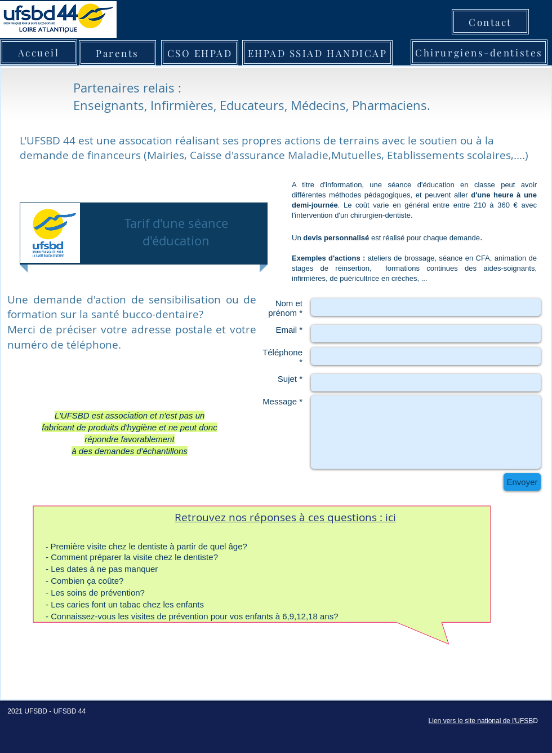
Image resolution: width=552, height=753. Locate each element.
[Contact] (490, 21)
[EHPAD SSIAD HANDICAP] (317, 52)
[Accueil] (38, 52)
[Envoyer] (522, 482)
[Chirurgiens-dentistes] (479, 52)
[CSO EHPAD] (199, 52)
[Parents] (117, 52)
